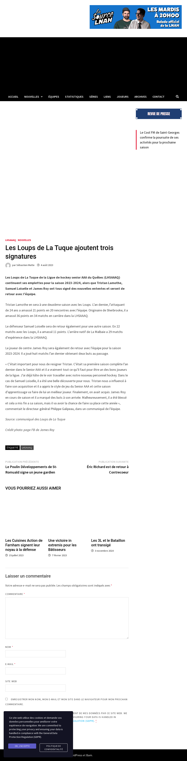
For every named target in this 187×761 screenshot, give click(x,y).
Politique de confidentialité (53, 748)
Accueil (13, 96)
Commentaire (15, 594)
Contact (158, 96)
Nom (9, 647)
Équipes (53, 96)
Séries (93, 96)
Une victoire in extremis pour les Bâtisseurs (62, 545)
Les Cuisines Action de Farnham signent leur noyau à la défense (23, 545)
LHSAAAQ (10, 240)
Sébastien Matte (25, 265)
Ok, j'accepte (22, 746)
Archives (140, 96)
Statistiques (74, 96)
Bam (89, 755)
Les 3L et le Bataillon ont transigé (108, 542)
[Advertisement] (93, 64)
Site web (11, 681)
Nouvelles (31, 96)
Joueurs (123, 96)
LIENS (107, 96)
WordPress (75, 755)
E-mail (10, 664)
